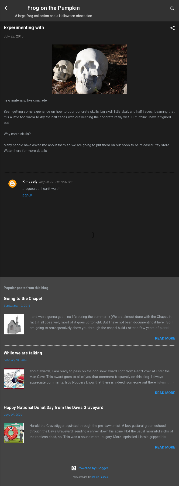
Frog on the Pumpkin (53, 8)
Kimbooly (30, 182)
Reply (27, 196)
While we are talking (23, 352)
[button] (172, 28)
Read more (165, 338)
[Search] (172, 9)
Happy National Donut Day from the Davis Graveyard (53, 407)
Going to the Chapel (23, 298)
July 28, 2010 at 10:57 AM (55, 182)
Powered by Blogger (89, 468)
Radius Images (99, 477)
